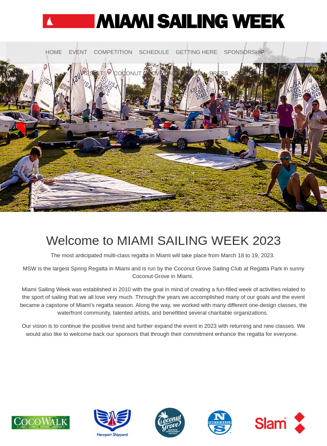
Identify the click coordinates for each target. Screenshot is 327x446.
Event (78, 52)
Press (218, 73)
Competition (113, 52)
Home (54, 52)
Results (94, 73)
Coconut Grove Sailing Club (158, 73)
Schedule (154, 52)
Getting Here (197, 52)
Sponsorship (244, 52)
